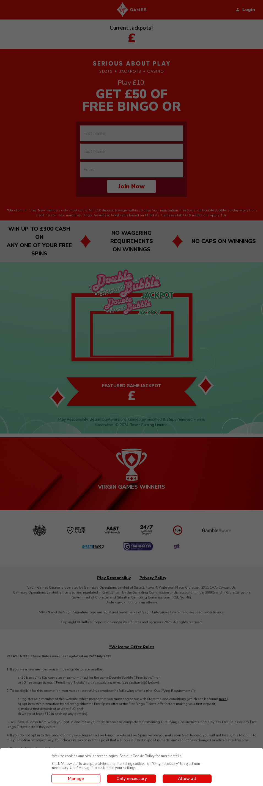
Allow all (187, 778)
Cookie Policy (144, 756)
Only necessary (131, 778)
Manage (76, 778)
